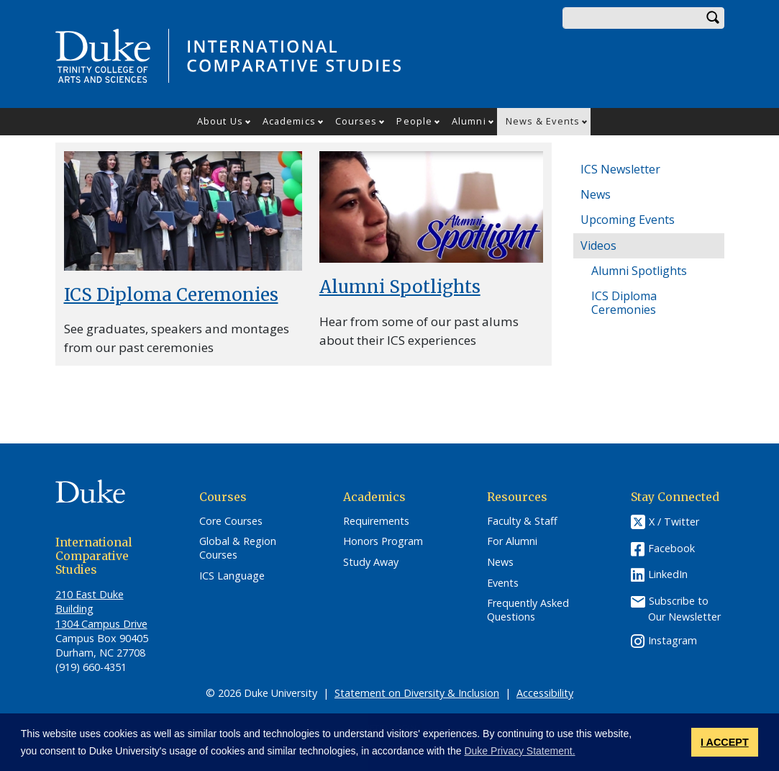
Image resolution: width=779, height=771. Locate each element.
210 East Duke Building (89, 601)
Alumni (469, 120)
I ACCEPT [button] (725, 742)
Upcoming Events (627, 219)
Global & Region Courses (237, 548)
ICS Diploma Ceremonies (171, 295)
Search (713, 18)
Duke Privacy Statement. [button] (519, 751)
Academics (289, 120)
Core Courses (231, 521)
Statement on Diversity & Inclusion (416, 693)
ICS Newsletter (620, 169)
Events (503, 583)
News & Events (543, 120)
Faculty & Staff (522, 521)
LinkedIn (668, 574)
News (595, 194)
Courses (356, 120)
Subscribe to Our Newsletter (684, 608)
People (414, 120)
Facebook (671, 548)
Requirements (376, 521)
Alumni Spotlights (399, 287)
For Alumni (512, 541)
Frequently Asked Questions (528, 610)
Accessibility (544, 693)
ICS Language (232, 575)
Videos (598, 245)
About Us (220, 120)
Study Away (370, 562)
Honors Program (383, 541)
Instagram (672, 640)
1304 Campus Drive (101, 624)
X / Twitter (674, 521)
